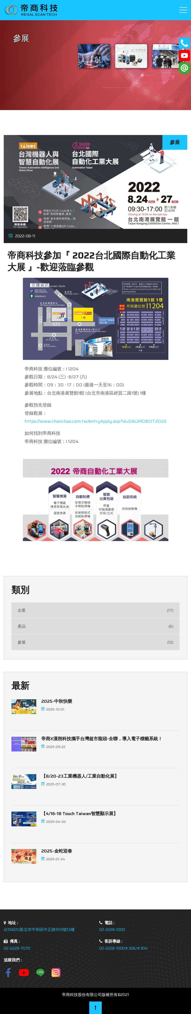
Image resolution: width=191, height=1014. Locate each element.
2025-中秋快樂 (56, 701)
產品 (95, 626)
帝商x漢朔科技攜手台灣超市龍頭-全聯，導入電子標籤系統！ (101, 738)
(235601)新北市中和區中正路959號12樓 (39, 929)
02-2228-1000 (112, 929)
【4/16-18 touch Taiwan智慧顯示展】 (79, 813)
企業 (95, 610)
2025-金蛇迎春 (56, 851)
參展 (95, 642)
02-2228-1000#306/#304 (123, 948)
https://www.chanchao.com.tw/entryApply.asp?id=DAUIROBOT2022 (95, 421)
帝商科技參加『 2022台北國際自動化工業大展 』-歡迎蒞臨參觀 (91, 261)
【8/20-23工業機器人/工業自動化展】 (80, 776)
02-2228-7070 (17, 948)
